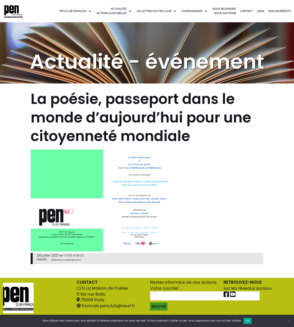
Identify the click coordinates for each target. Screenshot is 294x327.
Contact (246, 11)
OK (247, 320)
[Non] (289, 321)
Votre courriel (205, 297)
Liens (260, 11)
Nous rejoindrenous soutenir (224, 11)
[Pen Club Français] (13, 11)
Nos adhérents (279, 11)
